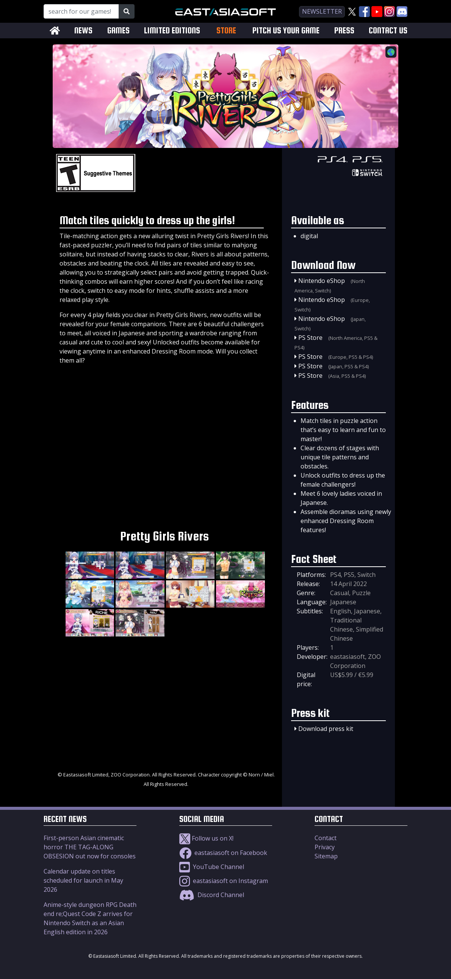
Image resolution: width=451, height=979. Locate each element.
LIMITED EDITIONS (172, 30)
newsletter (322, 11)
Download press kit (325, 728)
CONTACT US (388, 30)
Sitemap (326, 856)
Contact (326, 838)
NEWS (83, 30)
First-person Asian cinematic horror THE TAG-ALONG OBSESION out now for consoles (90, 847)
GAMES (118, 30)
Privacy (325, 847)
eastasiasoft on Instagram (223, 881)
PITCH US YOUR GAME (285, 30)
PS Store (310, 337)
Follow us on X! (206, 838)
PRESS (344, 30)
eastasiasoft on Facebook (223, 853)
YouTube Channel (211, 867)
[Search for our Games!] (81, 11)
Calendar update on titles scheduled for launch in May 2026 (83, 880)
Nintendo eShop (321, 281)
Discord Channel (211, 895)
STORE (226, 30)
